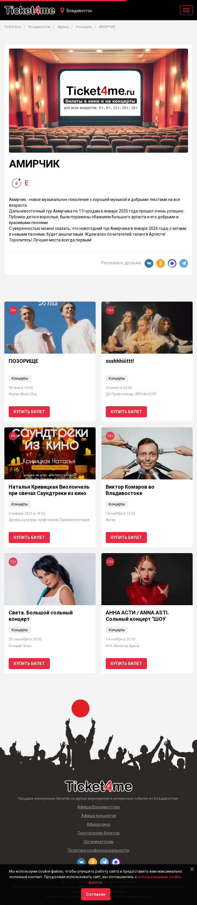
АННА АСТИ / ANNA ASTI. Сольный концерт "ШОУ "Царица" (137, 619)
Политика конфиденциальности (98, 850)
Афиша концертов (98, 815)
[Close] (192, 869)
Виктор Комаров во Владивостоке (130, 490)
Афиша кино (98, 824)
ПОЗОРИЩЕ (23, 361)
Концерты (20, 378)
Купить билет (29, 411)
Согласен (95, 894)
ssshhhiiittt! (120, 361)
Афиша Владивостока (98, 807)
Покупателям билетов (99, 833)
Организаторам (98, 841)
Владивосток (79, 10)
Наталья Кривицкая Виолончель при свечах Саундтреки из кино (49, 490)
